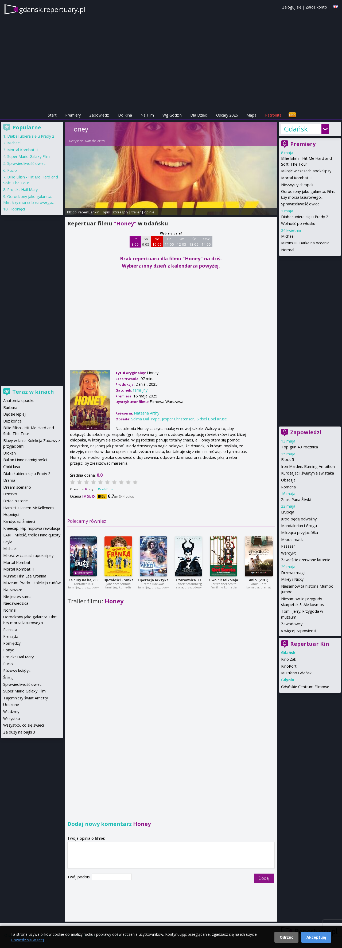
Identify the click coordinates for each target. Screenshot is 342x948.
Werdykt (288, 553)
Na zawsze (12, 589)
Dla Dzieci (199, 115)
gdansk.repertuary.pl (52, 9)
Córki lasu (11, 466)
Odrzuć (286, 937)
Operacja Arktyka (153, 580)
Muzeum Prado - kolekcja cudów (32, 582)
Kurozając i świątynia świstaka (307, 473)
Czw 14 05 (206, 242)
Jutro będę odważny (299, 518)
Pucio (12, 170)
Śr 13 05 (194, 242)
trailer (136, 212)
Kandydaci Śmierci (19, 521)
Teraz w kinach (33, 391)
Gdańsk (296, 129)
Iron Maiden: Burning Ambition (308, 466)
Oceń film (105, 489)
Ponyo (8, 649)
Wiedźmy (11, 711)
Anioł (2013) (258, 580)
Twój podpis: (79, 876)
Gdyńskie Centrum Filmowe (305, 686)
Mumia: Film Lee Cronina (24, 576)
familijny (140, 390)
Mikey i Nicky (292, 579)
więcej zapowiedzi (300, 630)
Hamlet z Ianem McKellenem (28, 507)
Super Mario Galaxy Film (28, 156)
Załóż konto (316, 7)
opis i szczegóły (115, 212)
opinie (149, 212)
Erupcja (287, 512)
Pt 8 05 (135, 242)
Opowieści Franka (118, 580)
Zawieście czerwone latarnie (305, 559)
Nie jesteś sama (17, 596)
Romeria (288, 486)
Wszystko (11, 718)
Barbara (10, 407)
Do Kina (125, 115)
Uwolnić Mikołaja (223, 580)
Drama (9, 480)
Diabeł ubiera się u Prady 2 (304, 216)
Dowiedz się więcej (27, 939)
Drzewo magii (293, 572)
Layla (7, 541)
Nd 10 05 (157, 242)
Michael (287, 236)
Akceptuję (316, 937)
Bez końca (12, 421)
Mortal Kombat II (296, 177)
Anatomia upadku (18, 400)
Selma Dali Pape (145, 418)
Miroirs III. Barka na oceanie (305, 242)
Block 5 (287, 459)
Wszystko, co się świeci (23, 725)
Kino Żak (288, 659)
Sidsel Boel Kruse (212, 418)
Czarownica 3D (188, 580)
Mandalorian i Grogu (299, 525)
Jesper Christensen (178, 418)
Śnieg (8, 677)
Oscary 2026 (227, 115)
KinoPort (289, 666)
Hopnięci (17, 209)
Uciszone (11, 704)
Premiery (73, 115)
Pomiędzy (12, 643)
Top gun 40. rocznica (299, 446)
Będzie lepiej (14, 414)
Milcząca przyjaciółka (299, 532)
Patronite (273, 115)
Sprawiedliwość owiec (300, 203)
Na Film (147, 115)
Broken (9, 453)
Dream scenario (17, 487)
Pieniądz (10, 636)
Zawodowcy (291, 623)
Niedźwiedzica (15, 603)
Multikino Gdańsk (296, 672)
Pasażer (288, 546)
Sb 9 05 (145, 242)
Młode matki (292, 539)
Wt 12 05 (181, 242)
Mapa (251, 115)
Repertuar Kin (309, 643)
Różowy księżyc (16, 670)
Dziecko (10, 493)
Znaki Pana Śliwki (296, 499)
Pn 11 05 (169, 242)
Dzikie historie (15, 500)
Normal (287, 249)
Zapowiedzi (99, 115)
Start (52, 115)
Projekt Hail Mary (22, 189)
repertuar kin (88, 212)
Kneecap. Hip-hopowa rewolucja (31, 528)
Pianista (10, 629)
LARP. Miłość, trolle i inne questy (31, 534)
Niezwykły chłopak (297, 184)
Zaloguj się (291, 7)
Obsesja (288, 480)
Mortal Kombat (16, 562)
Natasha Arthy (95, 141)
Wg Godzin (172, 115)
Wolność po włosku (298, 223)
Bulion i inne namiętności (25, 459)
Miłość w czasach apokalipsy (306, 170)
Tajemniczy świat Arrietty (25, 697)
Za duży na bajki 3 (83, 580)
